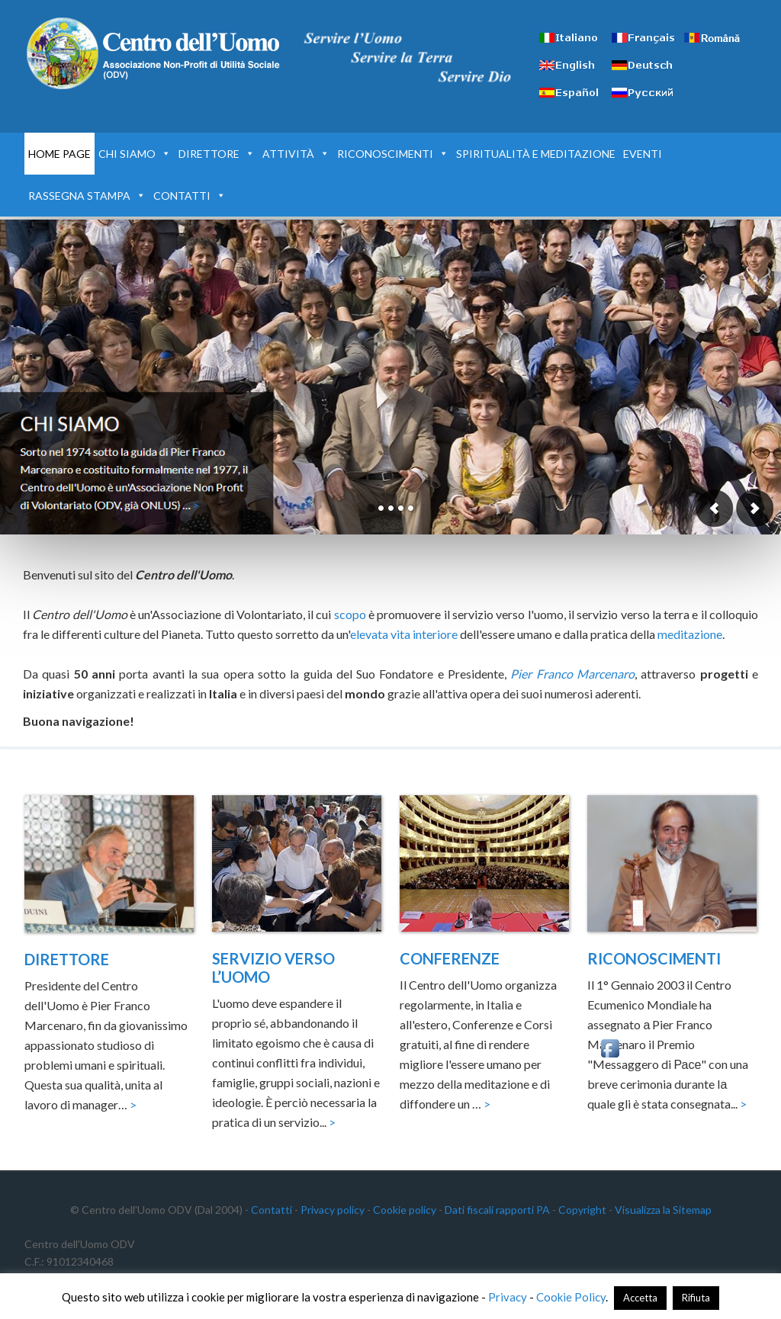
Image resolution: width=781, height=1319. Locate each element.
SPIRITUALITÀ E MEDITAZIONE (535, 153)
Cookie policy (404, 1209)
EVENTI (642, 153)
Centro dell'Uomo (154, 53)
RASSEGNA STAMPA (87, 196)
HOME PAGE (59, 153)
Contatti (271, 1209)
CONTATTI (189, 196)
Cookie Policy (571, 1297)
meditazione (689, 634)
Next (754, 508)
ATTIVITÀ (295, 154)
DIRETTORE (216, 154)
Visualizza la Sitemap (663, 1209)
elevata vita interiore (404, 634)
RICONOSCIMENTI (392, 154)
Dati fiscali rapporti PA (497, 1209)
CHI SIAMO (134, 154)
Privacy (507, 1297)
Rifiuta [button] (696, 1298)
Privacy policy (333, 1209)
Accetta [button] (640, 1298)
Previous (715, 508)
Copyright (582, 1209)
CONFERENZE (450, 958)
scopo (350, 614)
